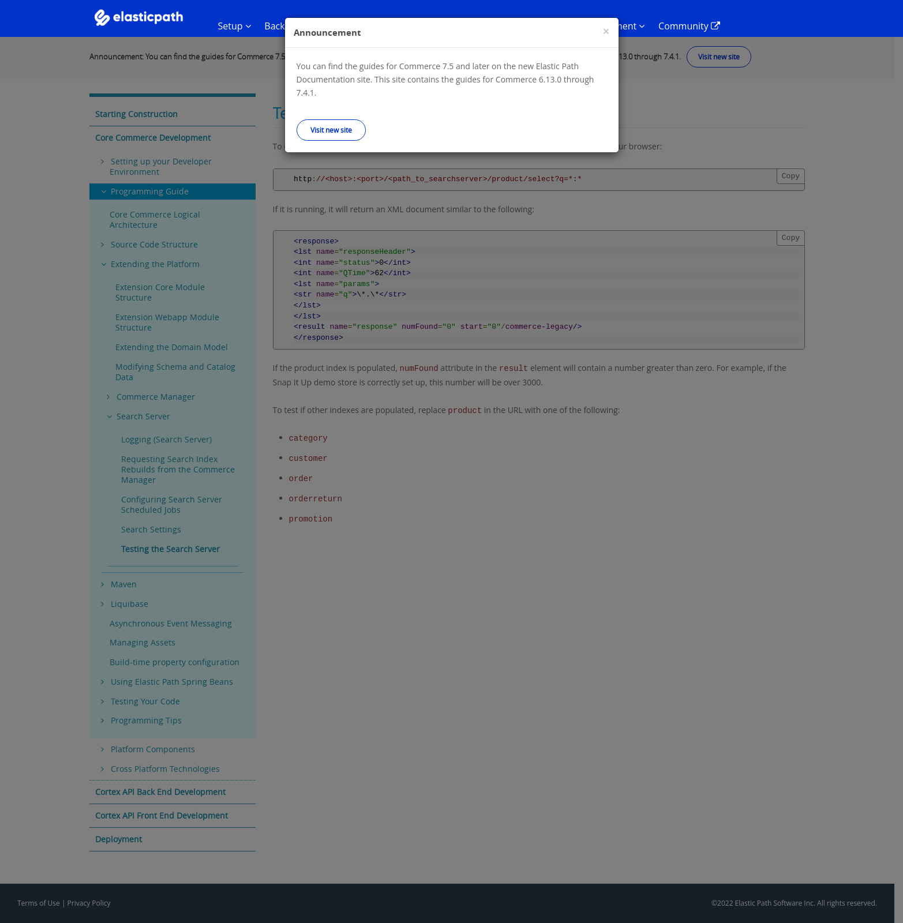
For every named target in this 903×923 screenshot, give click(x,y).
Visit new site (331, 129)
